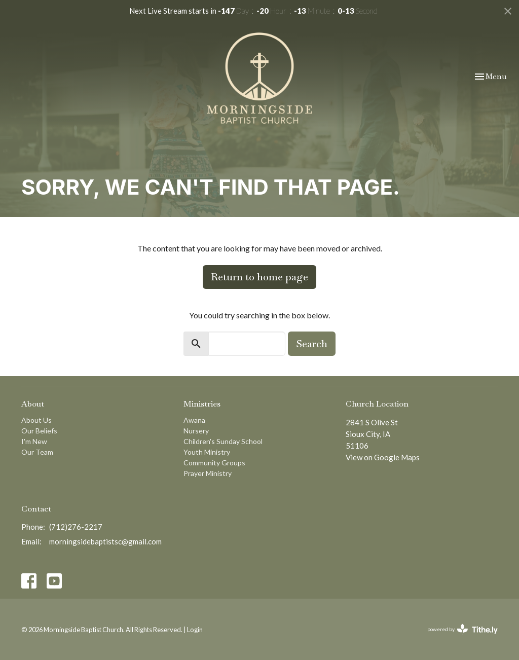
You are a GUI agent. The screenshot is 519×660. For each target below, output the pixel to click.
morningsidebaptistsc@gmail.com (105, 541)
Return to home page (259, 276)
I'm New (34, 441)
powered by (462, 629)
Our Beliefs (39, 430)
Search (311, 343)
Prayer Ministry (207, 473)
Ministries (201, 403)
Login (195, 630)
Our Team (37, 452)
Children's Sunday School (223, 441)
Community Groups (214, 462)
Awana (194, 420)
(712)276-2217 (75, 526)
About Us (36, 420)
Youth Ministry (206, 452)
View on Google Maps (383, 457)
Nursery (196, 430)
